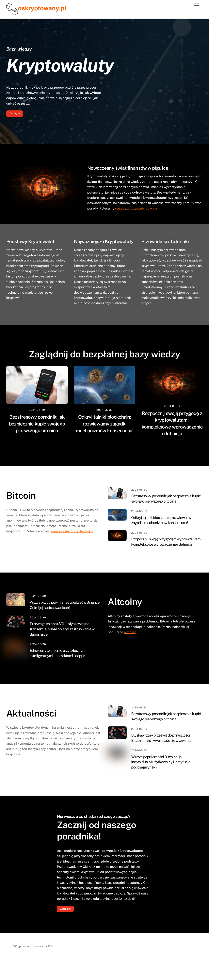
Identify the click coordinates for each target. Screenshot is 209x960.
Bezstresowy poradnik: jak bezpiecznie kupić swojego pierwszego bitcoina (37, 423)
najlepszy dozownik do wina (136, 208)
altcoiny (130, 632)
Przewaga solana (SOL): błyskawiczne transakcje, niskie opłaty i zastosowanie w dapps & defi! (62, 629)
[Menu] (197, 6)
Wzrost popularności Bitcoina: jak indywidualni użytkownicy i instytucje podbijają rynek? (160, 762)
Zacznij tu (14, 113)
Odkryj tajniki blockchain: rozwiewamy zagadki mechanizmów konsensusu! (104, 423)
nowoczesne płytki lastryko (72, 531)
